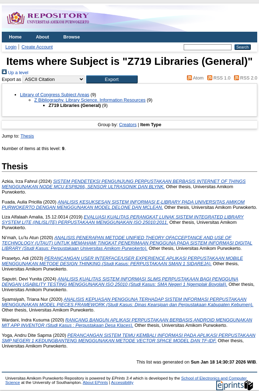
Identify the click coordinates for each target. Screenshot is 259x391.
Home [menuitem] (15, 37)
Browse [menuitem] (72, 37)
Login (10, 47)
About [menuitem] (42, 37)
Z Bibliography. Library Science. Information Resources (90, 100)
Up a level (15, 72)
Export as (11, 79)
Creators (128, 124)
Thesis (27, 136)
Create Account (37, 47)
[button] (112, 79)
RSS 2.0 (244, 78)
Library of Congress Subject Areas (54, 94)
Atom (194, 78)
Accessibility (122, 382)
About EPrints (95, 382)
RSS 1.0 (217, 78)
